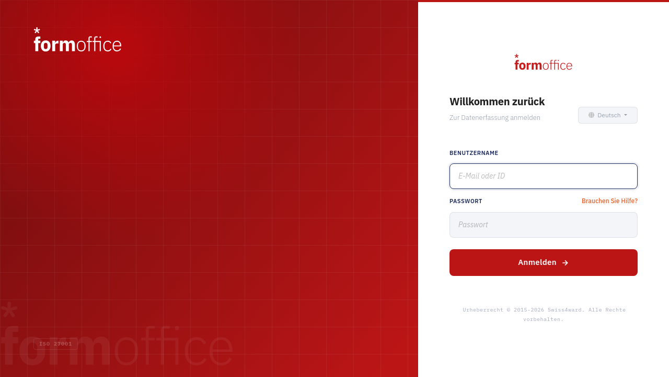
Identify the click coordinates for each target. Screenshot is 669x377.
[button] (606, 115)
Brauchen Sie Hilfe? (610, 201)
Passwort (465, 201)
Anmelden (543, 262)
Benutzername (474, 153)
